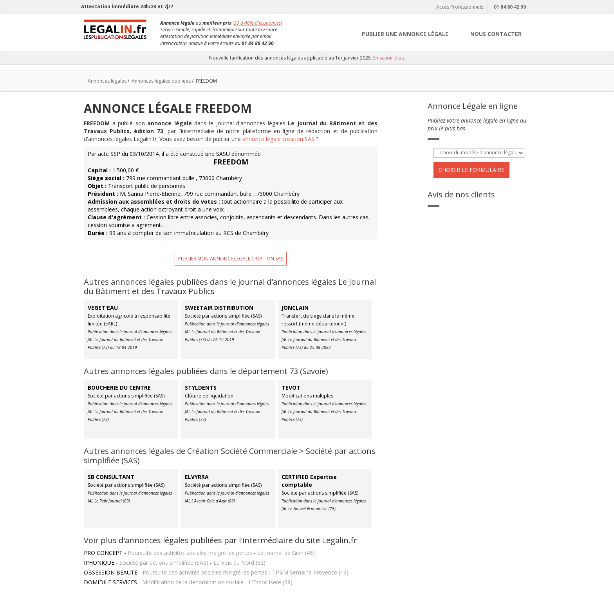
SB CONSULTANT (111, 477)
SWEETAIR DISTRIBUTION (219, 307)
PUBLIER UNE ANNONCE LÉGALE (405, 34)
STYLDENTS (201, 387)
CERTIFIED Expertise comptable (309, 480)
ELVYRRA (197, 477)
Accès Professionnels (458, 7)
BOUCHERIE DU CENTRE (119, 387)
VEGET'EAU (103, 307)
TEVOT (291, 387)
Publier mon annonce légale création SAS (230, 258)
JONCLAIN (295, 307)
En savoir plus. (389, 57)
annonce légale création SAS (278, 139)
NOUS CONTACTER (496, 34)
